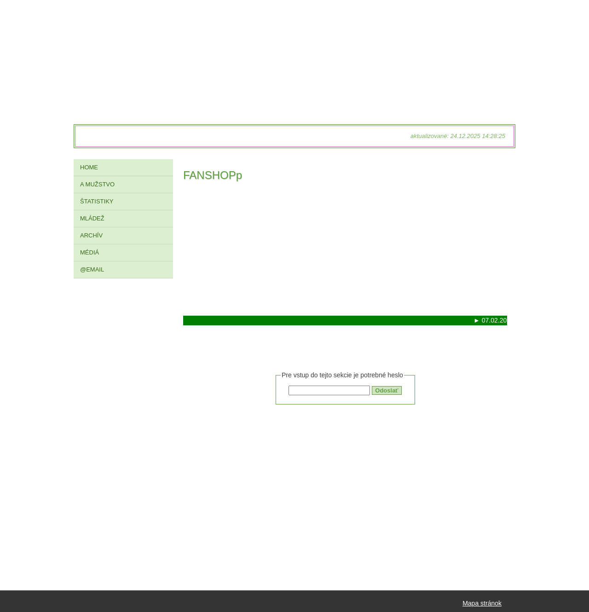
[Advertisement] (345, 251)
